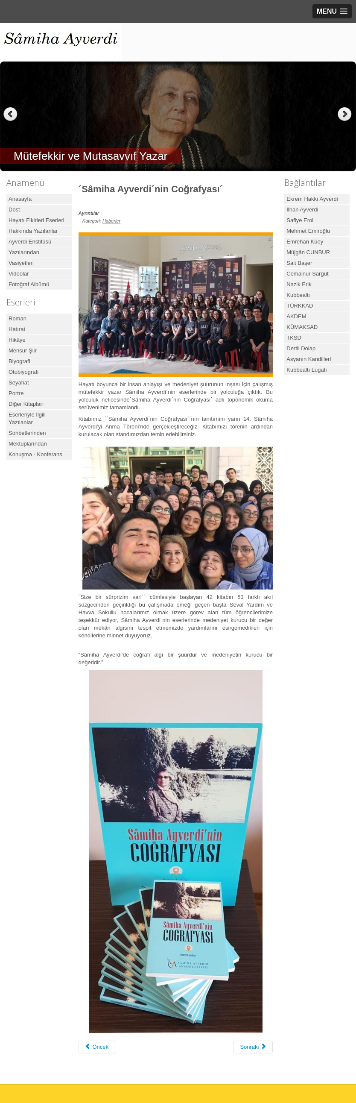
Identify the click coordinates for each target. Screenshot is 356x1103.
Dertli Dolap (300, 348)
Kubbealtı (298, 295)
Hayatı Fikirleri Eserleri (36, 220)
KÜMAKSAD (302, 327)
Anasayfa (20, 199)
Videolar (19, 273)
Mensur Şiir (23, 350)
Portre (16, 393)
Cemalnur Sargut (307, 273)
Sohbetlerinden (27, 433)
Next (345, 114)
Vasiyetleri (21, 263)
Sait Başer (299, 263)
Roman (17, 318)
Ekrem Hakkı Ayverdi (312, 199)
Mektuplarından (28, 443)
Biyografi (19, 361)
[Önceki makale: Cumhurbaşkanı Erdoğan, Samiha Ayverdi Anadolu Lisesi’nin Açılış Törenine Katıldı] (97, 1047)
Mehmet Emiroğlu (308, 231)
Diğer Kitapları (26, 404)
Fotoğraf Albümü (29, 284)
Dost (14, 209)
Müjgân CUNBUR (308, 252)
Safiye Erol (299, 220)
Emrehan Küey (304, 241)
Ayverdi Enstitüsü (30, 241)
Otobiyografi (23, 372)
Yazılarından (24, 252)
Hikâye (17, 340)
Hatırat (17, 329)
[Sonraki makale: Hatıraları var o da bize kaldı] (253, 1047)
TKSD (293, 337)
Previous (10, 114)
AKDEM (296, 316)
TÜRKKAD (299, 305)
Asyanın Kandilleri (308, 359)
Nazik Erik (299, 284)
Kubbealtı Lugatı (306, 370)
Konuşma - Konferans (35, 454)
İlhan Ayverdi (302, 209)
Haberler (111, 220)
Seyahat (19, 382)
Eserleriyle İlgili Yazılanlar (27, 418)
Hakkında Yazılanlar (33, 231)
